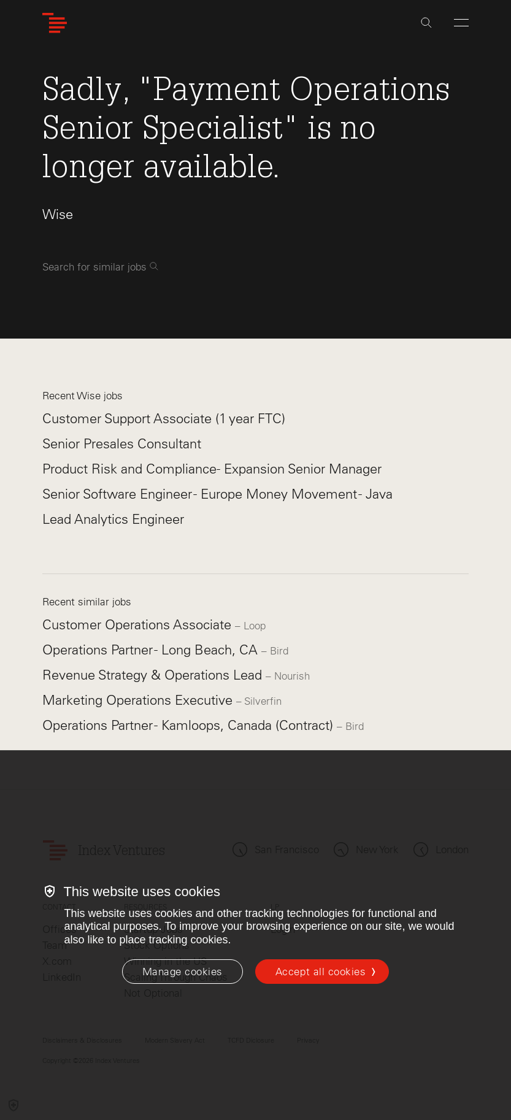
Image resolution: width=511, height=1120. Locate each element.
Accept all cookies (320, 971)
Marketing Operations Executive (139, 700)
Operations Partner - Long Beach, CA (151, 650)
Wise (57, 214)
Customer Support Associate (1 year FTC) (163, 418)
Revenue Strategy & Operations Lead (154, 675)
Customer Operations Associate (138, 624)
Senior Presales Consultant (121, 443)
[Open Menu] (461, 22)
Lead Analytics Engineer (113, 519)
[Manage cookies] (182, 971)
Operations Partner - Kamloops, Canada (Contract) (189, 725)
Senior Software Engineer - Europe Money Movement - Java (217, 494)
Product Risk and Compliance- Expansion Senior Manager (212, 469)
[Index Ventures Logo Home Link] (54, 23)
